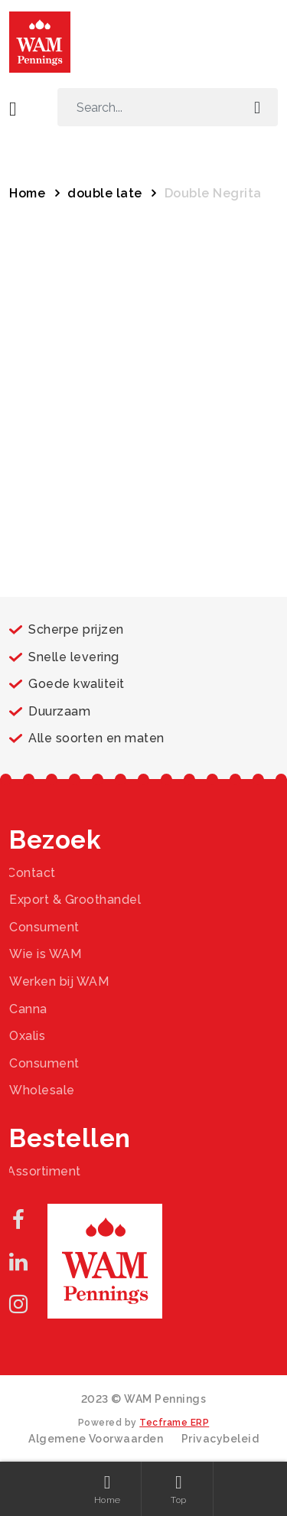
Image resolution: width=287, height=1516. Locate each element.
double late (104, 193)
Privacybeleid (220, 1439)
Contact (31, 873)
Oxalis (27, 1036)
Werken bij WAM (59, 981)
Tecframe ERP (174, 1422)
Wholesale (42, 1090)
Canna (28, 1009)
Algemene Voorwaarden (95, 1439)
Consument (44, 927)
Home (27, 193)
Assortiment (44, 1171)
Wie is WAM (45, 954)
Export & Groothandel (75, 899)
